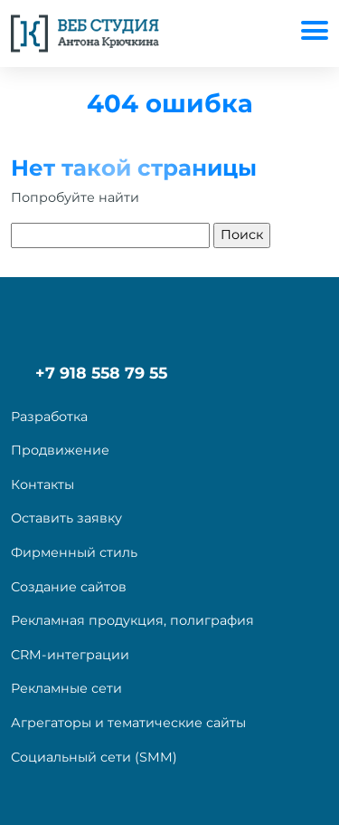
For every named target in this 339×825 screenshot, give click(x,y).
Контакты (42, 484)
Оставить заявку (66, 518)
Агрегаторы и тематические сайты (128, 723)
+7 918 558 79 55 (101, 372)
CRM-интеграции (70, 655)
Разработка (49, 416)
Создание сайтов (69, 587)
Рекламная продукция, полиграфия (132, 620)
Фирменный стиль (74, 552)
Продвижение (60, 450)
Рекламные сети (66, 688)
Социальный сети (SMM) (94, 757)
